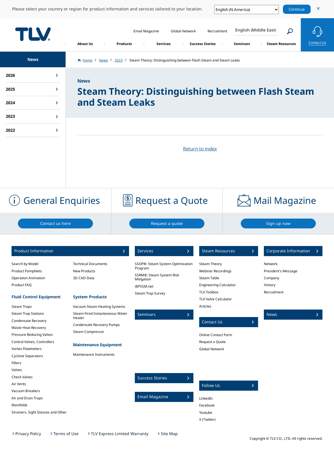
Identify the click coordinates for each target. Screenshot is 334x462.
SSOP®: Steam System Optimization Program (164, 265)
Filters (16, 362)
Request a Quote (212, 341)
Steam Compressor (88, 331)
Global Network (211, 348)
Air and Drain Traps (27, 398)
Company (271, 277)
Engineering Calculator (217, 284)
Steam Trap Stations (28, 313)
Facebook (206, 405)
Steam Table (209, 277)
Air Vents (19, 383)
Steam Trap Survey (150, 293)
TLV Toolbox (208, 292)
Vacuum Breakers (26, 390)
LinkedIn (206, 398)
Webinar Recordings (215, 271)
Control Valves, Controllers (33, 341)
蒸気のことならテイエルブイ (33, 34)
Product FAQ (21, 284)
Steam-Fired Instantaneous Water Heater (100, 315)
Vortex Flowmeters (27, 348)
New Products (84, 271)
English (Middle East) (255, 30)
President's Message (280, 271)
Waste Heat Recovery (29, 327)
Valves (17, 369)
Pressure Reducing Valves (32, 334)
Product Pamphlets (27, 271)
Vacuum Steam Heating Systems (99, 306)
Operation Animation (28, 277)
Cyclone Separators (27, 355)
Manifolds (19, 405)
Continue (297, 9)
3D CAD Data (83, 277)
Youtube (205, 412)
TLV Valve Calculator (215, 299)
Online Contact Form (215, 334)
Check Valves (22, 377)
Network (270, 263)
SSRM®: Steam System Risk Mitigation (157, 277)
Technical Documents (90, 263)
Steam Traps (22, 306)
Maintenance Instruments (94, 354)
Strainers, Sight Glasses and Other (39, 412)
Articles (205, 306)
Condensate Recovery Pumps (96, 324)
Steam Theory (210, 263)
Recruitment (273, 292)
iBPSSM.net (144, 286)
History (269, 284)
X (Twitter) (207, 419)
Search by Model (25, 263)
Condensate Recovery (29, 320)
